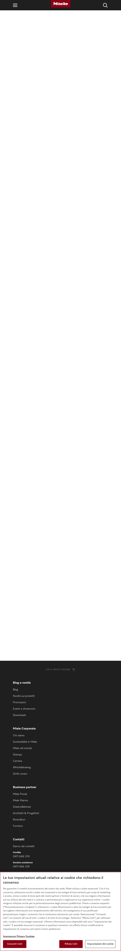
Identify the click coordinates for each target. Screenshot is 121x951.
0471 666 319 (21, 856)
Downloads (19, 715)
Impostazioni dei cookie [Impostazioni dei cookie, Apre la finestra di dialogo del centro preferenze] (100, 944)
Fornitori (18, 826)
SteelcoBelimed (22, 807)
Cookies (30, 936)
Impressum (9, 936)
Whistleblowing (22, 767)
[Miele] (60, 4)
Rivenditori (19, 819)
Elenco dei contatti (23, 846)
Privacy (21, 936)
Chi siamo (18, 735)
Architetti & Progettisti (26, 813)
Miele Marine (20, 800)
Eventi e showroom (24, 709)
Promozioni (19, 702)
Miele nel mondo (22, 748)
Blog (15, 689)
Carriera (17, 761)
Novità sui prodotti (24, 696)
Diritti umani (20, 774)
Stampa (17, 754)
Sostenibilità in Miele (25, 742)
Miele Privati (20, 794)
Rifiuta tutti (71, 944)
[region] (60, 911)
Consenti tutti (14, 944)
